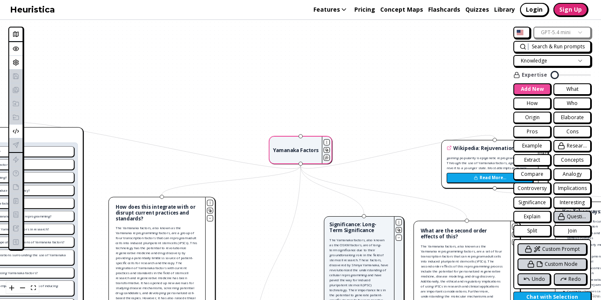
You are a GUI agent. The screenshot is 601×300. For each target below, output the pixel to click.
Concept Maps (401, 9)
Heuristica (32, 10)
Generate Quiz (18, 173)
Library (504, 9)
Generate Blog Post (18, 228)
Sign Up (570, 9)
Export (18, 117)
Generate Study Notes (18, 187)
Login (534, 9)
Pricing (364, 9)
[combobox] (521, 32)
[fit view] (33, 288)
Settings (18, 62)
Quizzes (477, 9)
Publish (18, 145)
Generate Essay (18, 214)
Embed (18, 131)
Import (18, 104)
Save (18, 76)
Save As (18, 90)
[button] (300, 150)
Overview (18, 48)
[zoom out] (22, 288)
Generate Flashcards (18, 159)
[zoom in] (11, 288)
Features (330, 9)
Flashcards (444, 9)
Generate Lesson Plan (18, 242)
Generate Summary (18, 201)
